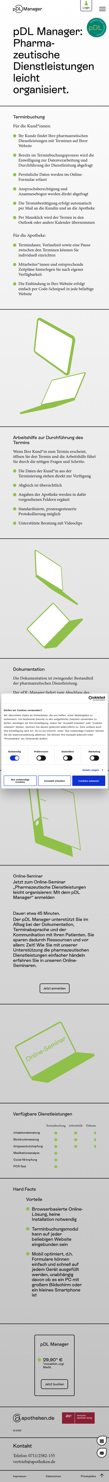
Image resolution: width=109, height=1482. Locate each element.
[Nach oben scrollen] (102, 1475)
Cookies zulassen (88, 780)
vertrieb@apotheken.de (34, 1462)
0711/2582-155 (41, 1456)
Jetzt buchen (54, 1384)
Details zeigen (90, 769)
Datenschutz (53, 1476)
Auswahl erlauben (54, 780)
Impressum (19, 1476)
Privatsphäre (88, 1476)
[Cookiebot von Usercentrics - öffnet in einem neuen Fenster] (91, 698)
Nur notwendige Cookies (20, 780)
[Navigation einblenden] (102, 9)
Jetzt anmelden (54, 988)
